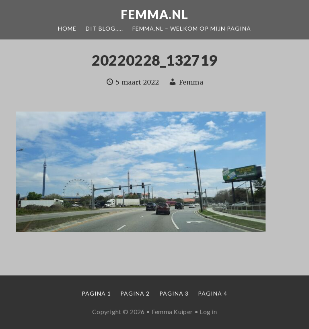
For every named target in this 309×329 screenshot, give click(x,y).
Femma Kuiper (172, 311)
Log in (208, 311)
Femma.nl (154, 14)
